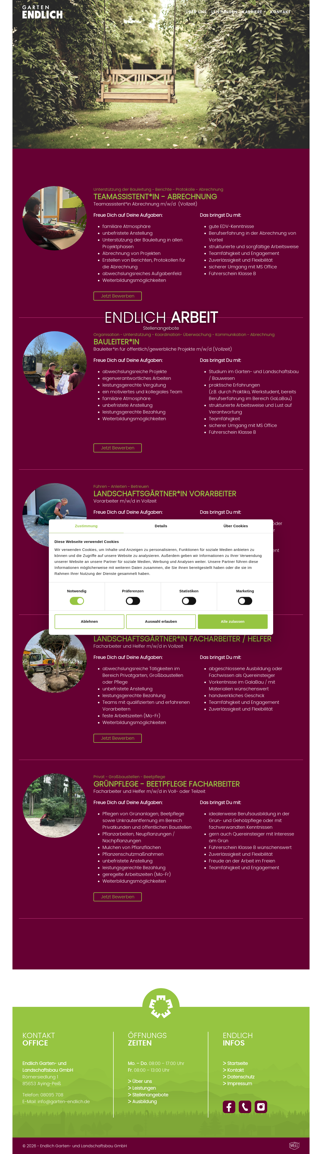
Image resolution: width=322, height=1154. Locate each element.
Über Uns (196, 11)
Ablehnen (89, 622)
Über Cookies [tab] (236, 526)
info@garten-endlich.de (64, 1101)
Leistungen (224, 11)
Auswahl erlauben (161, 622)
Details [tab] (161, 526)
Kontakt (280, 11)
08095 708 (51, 1095)
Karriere (252, 11)
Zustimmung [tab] (86, 526)
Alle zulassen (232, 622)
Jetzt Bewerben (117, 296)
